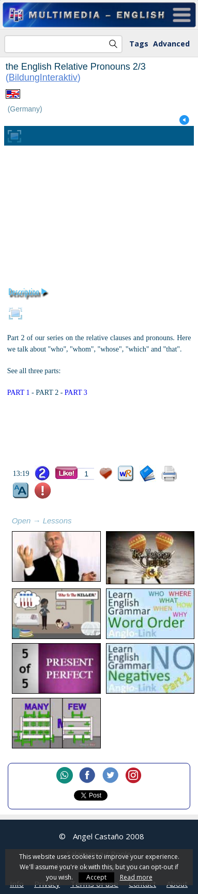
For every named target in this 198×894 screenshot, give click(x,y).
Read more (136, 877)
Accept (96, 877)
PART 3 (76, 392)
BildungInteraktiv (43, 77)
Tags (138, 44)
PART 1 (18, 392)
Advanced (171, 44)
